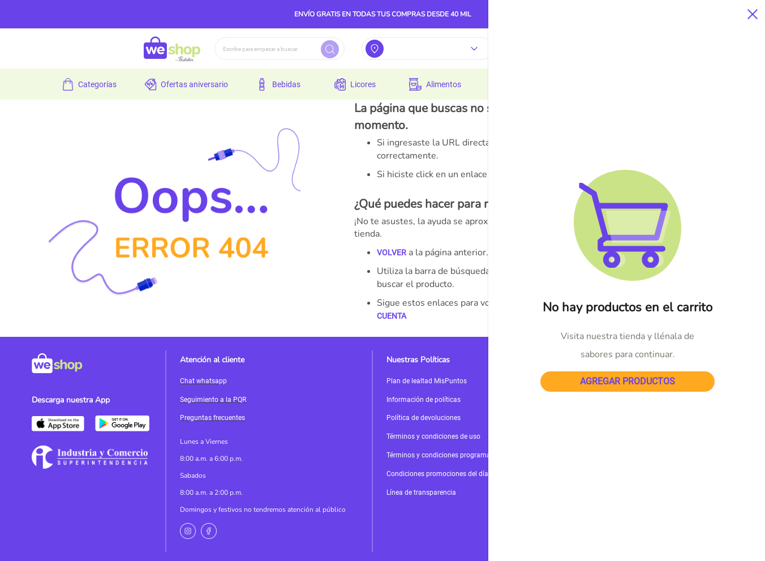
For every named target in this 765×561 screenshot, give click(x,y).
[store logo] (172, 49)
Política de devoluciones (423, 418)
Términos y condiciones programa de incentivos (459, 455)
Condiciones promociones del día (437, 474)
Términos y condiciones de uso (433, 436)
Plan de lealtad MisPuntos (426, 381)
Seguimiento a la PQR (213, 400)
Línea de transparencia (421, 492)
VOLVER (391, 252)
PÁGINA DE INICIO (584, 302)
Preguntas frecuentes (212, 418)
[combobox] (279, 48)
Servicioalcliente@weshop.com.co (652, 390)
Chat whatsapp (203, 381)
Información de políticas (423, 400)
